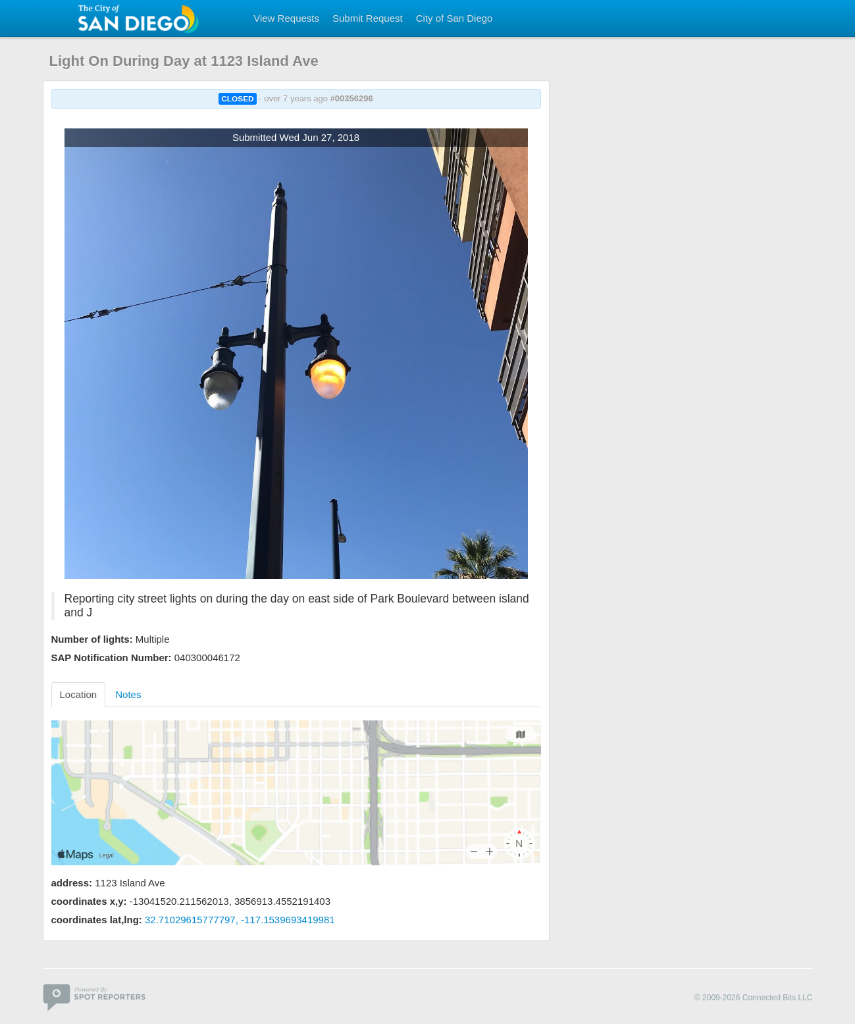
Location (78, 694)
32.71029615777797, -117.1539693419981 (240, 919)
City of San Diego (454, 18)
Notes (128, 694)
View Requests (286, 18)
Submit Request (367, 18)
